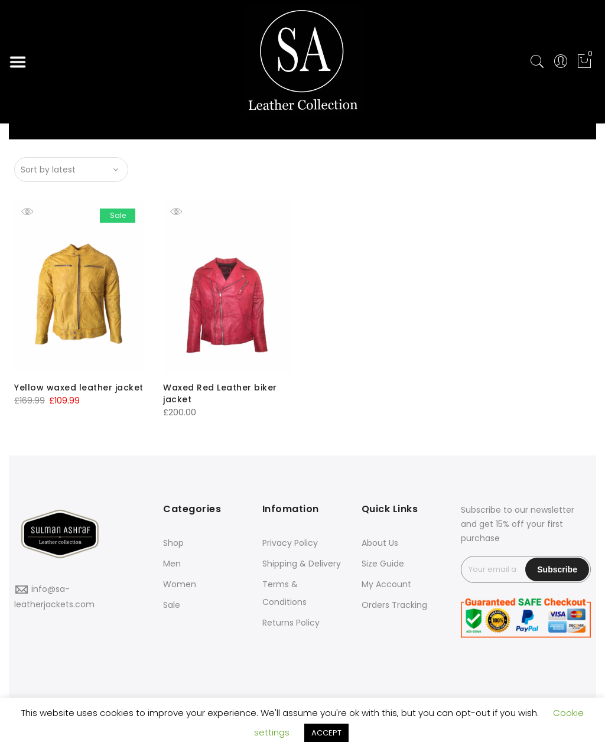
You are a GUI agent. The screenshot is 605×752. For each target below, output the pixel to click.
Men (172, 563)
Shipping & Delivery (301, 563)
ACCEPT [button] (326, 732)
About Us (380, 543)
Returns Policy (291, 623)
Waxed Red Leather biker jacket (220, 393)
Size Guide (383, 563)
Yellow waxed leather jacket (79, 387)
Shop (173, 543)
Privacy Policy (290, 543)
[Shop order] (71, 169)
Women (179, 584)
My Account (386, 584)
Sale (171, 605)
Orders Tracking (394, 605)
